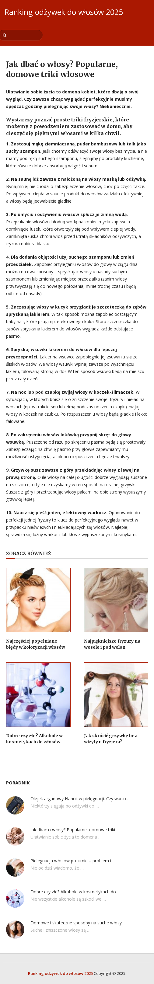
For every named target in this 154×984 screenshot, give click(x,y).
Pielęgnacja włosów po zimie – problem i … (73, 861)
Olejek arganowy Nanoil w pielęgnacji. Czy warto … (80, 798)
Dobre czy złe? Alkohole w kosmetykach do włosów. (34, 739)
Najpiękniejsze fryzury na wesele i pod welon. (112, 644)
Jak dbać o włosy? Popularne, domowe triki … (75, 829)
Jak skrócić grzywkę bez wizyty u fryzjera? (110, 739)
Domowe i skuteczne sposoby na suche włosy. (76, 923)
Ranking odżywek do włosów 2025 (64, 12)
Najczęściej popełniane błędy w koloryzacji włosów (35, 644)
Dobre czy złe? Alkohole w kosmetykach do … (75, 892)
